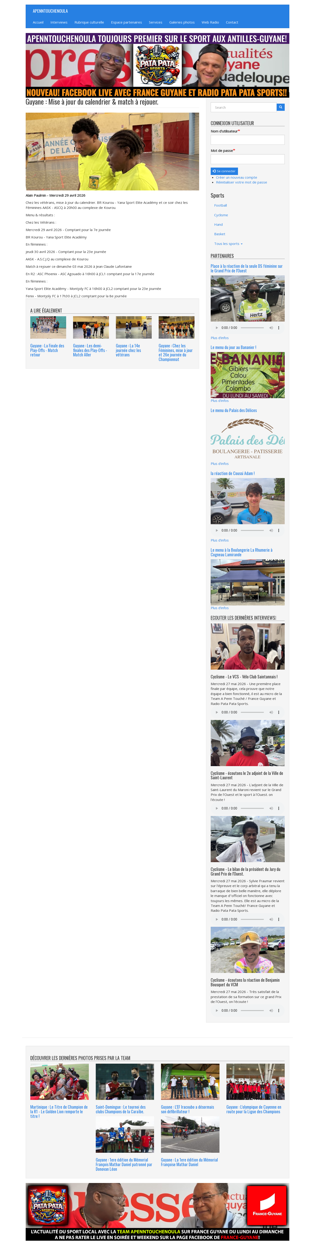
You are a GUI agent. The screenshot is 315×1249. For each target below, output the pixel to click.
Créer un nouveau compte (236, 177)
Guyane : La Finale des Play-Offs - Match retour (47, 350)
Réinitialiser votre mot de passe (241, 182)
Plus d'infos (220, 337)
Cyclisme (221, 215)
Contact (232, 22)
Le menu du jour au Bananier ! (233, 347)
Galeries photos (182, 22)
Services (155, 22)
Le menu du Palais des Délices (234, 410)
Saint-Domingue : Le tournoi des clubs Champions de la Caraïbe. (120, 1109)
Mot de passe (222, 150)
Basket (219, 234)
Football (220, 205)
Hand (218, 224)
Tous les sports (228, 243)
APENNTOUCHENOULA (50, 10)
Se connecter (224, 171)
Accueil (38, 22)
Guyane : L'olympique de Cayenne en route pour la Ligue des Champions (253, 1109)
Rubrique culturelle (89, 22)
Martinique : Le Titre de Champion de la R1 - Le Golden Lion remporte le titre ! (59, 1111)
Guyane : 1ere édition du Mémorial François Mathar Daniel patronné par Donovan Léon (124, 1164)
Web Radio (210, 22)
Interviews (59, 22)
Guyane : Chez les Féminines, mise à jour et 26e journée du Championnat (176, 352)
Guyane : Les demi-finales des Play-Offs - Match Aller (90, 350)
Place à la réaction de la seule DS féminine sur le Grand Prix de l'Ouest (247, 268)
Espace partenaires (126, 22)
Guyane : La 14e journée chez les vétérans (128, 350)
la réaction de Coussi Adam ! (233, 473)
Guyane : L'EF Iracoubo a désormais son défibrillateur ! (187, 1109)
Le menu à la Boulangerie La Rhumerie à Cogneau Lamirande (241, 552)
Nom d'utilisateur (224, 131)
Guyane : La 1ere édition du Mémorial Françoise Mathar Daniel (189, 1162)
